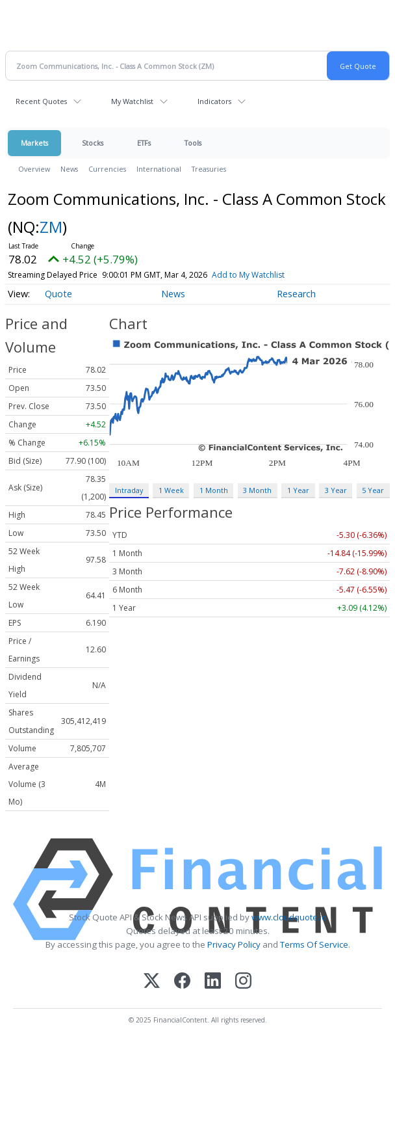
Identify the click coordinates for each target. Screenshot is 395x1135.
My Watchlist (132, 101)
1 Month (213, 490)
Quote (58, 293)
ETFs (144, 143)
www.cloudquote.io (289, 917)
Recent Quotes (41, 101)
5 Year (373, 490)
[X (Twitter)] (151, 981)
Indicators (214, 101)
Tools (193, 143)
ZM (51, 226)
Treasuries (209, 169)
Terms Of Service (314, 944)
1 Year (298, 490)
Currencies (107, 169)
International (158, 169)
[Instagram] (243, 981)
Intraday (129, 490)
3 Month (257, 490)
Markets (34, 143)
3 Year (336, 490)
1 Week (171, 490)
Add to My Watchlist (248, 274)
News (69, 169)
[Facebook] (182, 981)
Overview (34, 169)
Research (296, 293)
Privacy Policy (234, 944)
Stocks (92, 143)
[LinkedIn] (212, 981)
